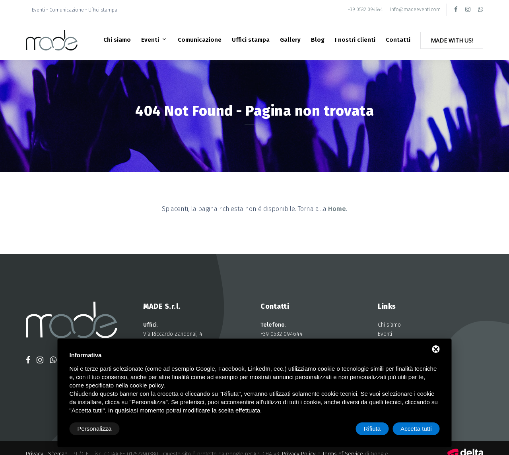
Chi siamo (117, 39)
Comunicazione (199, 39)
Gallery (290, 39)
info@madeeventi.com (415, 9)
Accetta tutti (415, 428)
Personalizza (95, 428)
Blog (317, 39)
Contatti (398, 39)
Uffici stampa (251, 39)
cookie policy (147, 385)
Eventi (151, 39)
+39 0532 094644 (365, 9)
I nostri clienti (355, 39)
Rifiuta (372, 428)
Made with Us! (452, 40)
